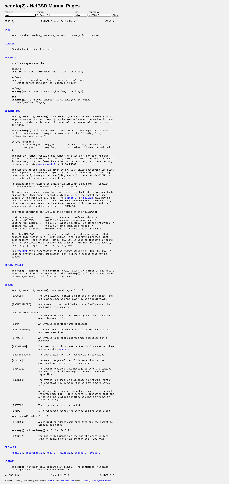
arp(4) (63, 349)
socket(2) (81, 453)
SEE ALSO (10, 447)
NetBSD (51, 480)
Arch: (78, 12)
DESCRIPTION (12, 111)
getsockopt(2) (47, 164)
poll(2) (88, 198)
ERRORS (9, 285)
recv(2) (22, 251)
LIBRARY (9, 43)
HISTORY (9, 461)
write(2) (96, 453)
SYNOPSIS (10, 57)
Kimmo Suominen (66, 480)
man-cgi (87, 480)
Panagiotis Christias (102, 480)
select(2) (71, 198)
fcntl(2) (17, 453)
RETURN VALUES (14, 265)
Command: (10, 12)
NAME (7, 30)
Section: (41, 12)
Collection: (94, 12)
